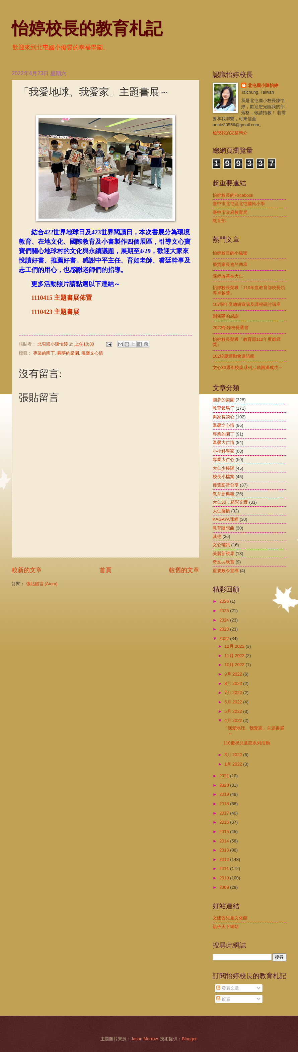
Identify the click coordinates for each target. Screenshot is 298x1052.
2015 (224, 831)
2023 (224, 629)
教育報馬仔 (223, 408)
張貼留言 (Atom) (42, 583)
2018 (224, 803)
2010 (224, 877)
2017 (224, 813)
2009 (224, 887)
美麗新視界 (223, 553)
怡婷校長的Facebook (233, 195)
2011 (224, 868)
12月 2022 (234, 646)
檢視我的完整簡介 (230, 132)
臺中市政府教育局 (230, 212)
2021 (224, 775)
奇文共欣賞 (223, 561)
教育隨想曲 (223, 528)
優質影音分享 (226, 485)
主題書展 (66, 311)
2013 (224, 850)
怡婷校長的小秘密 (230, 253)
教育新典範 (223, 493)
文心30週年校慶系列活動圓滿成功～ (248, 367)
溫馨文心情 (92, 353)
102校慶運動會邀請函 (233, 356)
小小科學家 (223, 451)
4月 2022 (233, 720)
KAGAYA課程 (225, 519)
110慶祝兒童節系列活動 (246, 742)
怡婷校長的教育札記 (87, 28)
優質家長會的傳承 (230, 264)
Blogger (189, 1038)
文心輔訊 (221, 544)
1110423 (42, 311)
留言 (223, 998)
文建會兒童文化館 (230, 917)
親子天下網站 (226, 926)
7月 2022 (233, 692)
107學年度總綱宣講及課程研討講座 (247, 304)
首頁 (105, 570)
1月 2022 (233, 764)
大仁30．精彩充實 (230, 502)
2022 (224, 638)
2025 (224, 610)
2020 (224, 785)
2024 (224, 620)
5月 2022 (233, 711)
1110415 (42, 297)
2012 (224, 859)
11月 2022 (234, 655)
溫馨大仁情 (223, 442)
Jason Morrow (144, 1038)
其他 (217, 536)
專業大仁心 (223, 459)
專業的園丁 (44, 353)
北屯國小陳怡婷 (263, 85)
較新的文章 (27, 570)
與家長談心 (223, 416)
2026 (224, 601)
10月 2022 (234, 664)
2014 (224, 840)
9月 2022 (233, 674)
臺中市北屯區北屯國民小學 (239, 203)
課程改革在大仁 (228, 276)
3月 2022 (233, 754)
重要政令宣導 (226, 570)
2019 (224, 794)
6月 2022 (233, 701)
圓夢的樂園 (68, 353)
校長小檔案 (223, 476)
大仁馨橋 (221, 510)
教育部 (219, 220)
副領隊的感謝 (226, 316)
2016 (224, 822)
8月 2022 (233, 683)
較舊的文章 (184, 570)
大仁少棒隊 (223, 468)
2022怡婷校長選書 (230, 327)
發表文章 (227, 988)
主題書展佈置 (73, 297)
